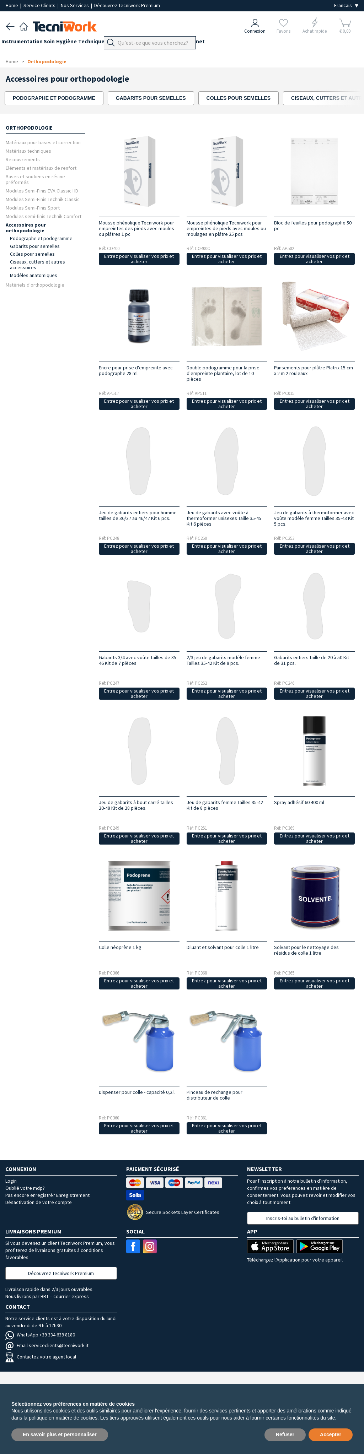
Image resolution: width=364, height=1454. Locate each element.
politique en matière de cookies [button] (63, 1418)
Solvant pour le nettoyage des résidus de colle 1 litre (306, 950)
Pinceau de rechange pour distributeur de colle (214, 1095)
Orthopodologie (148, 43)
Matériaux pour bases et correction (43, 142)
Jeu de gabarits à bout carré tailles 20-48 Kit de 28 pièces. (136, 805)
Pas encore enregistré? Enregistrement (47, 1195)
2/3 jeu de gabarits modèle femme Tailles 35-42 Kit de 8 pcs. (223, 660)
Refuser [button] (285, 1434)
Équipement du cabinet (202, 43)
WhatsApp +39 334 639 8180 (40, 1334)
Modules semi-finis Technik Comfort (43, 216)
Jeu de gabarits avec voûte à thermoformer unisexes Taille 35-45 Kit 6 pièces (224, 518)
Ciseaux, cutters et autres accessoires (37, 264)
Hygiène (79, 43)
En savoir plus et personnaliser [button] (60, 1434)
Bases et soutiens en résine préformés (35, 179)
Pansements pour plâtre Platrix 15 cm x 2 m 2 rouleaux (313, 370)
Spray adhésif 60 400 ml (299, 802)
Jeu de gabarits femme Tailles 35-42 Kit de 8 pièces (225, 805)
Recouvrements (23, 159)
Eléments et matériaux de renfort (41, 168)
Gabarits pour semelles (35, 246)
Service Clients (40, 5)
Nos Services (75, 5)
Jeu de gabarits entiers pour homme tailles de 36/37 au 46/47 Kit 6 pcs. (138, 515)
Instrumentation (26, 43)
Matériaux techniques (28, 151)
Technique (109, 43)
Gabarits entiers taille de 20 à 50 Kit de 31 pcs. (311, 660)
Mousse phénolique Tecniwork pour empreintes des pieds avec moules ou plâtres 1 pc (136, 228)
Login (11, 1181)
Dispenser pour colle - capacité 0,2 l (137, 1092)
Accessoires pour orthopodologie (26, 227)
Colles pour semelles (32, 254)
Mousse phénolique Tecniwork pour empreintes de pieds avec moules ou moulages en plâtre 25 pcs (226, 228)
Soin (58, 43)
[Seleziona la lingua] (346, 5)
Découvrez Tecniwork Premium (127, 5)
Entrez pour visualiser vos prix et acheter (139, 259)
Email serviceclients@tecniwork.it (47, 1345)
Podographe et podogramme (41, 238)
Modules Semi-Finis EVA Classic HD (42, 191)
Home (12, 5)
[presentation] (338, 98)
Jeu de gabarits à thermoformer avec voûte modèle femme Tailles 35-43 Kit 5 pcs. (314, 518)
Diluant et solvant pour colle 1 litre (223, 947)
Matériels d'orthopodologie (35, 285)
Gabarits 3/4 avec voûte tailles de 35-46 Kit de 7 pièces (138, 660)
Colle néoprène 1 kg (120, 947)
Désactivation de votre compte (38, 1202)
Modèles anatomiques (33, 275)
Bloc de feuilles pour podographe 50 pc (313, 225)
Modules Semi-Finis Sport (33, 208)
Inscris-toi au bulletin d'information (302, 1218)
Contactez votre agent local (40, 1356)
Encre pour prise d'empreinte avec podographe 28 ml (136, 370)
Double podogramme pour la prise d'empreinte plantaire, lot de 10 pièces (223, 373)
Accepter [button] (330, 1434)
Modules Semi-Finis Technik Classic (43, 199)
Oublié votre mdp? (25, 1188)
